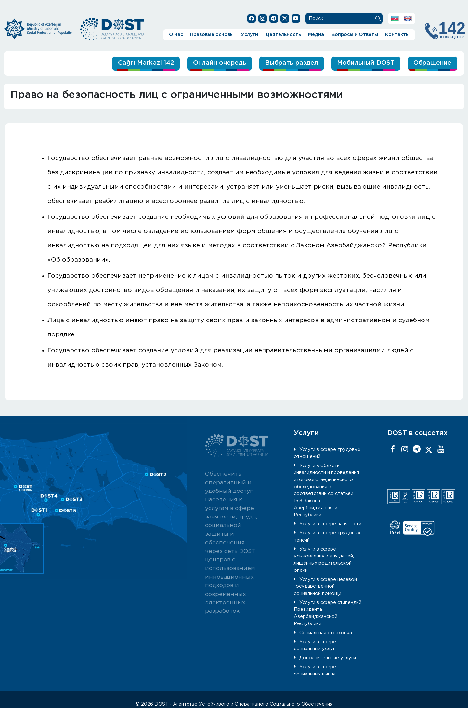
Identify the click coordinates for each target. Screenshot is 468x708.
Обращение (432, 63)
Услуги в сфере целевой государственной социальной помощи (325, 586)
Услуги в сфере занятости (330, 524)
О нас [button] (176, 35)
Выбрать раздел (291, 63)
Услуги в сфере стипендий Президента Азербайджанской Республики (327, 613)
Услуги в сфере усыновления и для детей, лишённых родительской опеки (324, 559)
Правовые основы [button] (212, 35)
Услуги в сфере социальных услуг (315, 645)
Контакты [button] (397, 35)
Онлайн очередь (219, 63)
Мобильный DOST (366, 63)
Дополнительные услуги (327, 658)
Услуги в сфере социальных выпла (315, 670)
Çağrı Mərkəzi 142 (146, 63)
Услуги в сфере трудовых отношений (327, 453)
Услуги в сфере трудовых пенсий (327, 536)
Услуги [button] (249, 35)
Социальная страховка (325, 633)
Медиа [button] (316, 35)
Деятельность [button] (283, 35)
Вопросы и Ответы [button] (355, 35)
